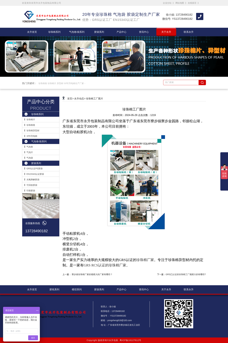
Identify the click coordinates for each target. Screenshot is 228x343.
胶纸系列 (54, 289)
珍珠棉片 (31, 119)
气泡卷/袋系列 (76, 32)
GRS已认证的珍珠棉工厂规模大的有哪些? (186, 274)
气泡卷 (30, 147)
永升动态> (79, 98)
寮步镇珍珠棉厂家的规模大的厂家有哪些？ (92, 274)
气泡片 (30, 152)
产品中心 (121, 32)
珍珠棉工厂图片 (94, 98)
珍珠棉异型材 (33, 130)
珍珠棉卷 (31, 125)
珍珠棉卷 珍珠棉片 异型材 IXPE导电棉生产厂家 (61, 83)
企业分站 (167, 3)
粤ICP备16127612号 (130, 340)
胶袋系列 (99, 32)
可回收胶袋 (32, 185)
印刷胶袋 (31, 190)
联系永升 (189, 32)
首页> (70, 98)
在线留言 (192, 3)
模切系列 (77, 289)
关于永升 (166, 32)
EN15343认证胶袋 (35, 174)
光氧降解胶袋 (33, 179)
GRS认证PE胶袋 (35, 168)
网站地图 (179, 3)
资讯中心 (144, 32)
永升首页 (32, 32)
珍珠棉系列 (54, 32)
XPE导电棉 (32, 136)
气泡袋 (30, 158)
